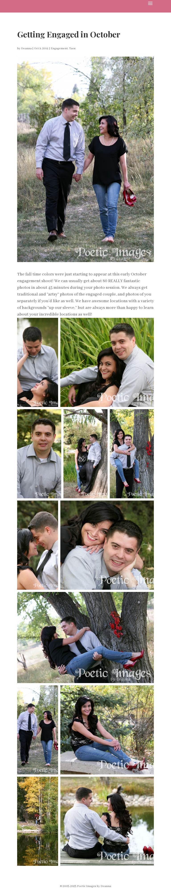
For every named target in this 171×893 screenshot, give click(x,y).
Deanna (26, 48)
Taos (72, 48)
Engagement (59, 48)
